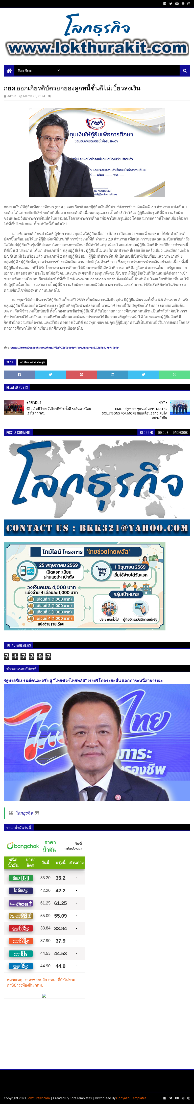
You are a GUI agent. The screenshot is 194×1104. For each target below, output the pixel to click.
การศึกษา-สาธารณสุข (32, 362)
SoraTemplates (81, 1098)
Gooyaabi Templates (131, 1098)
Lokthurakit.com (38, 1098)
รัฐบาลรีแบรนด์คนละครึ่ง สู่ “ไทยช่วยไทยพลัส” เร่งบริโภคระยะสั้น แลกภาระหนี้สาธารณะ (83, 680)
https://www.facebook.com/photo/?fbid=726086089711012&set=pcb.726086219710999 (64, 347)
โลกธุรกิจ (24, 813)
